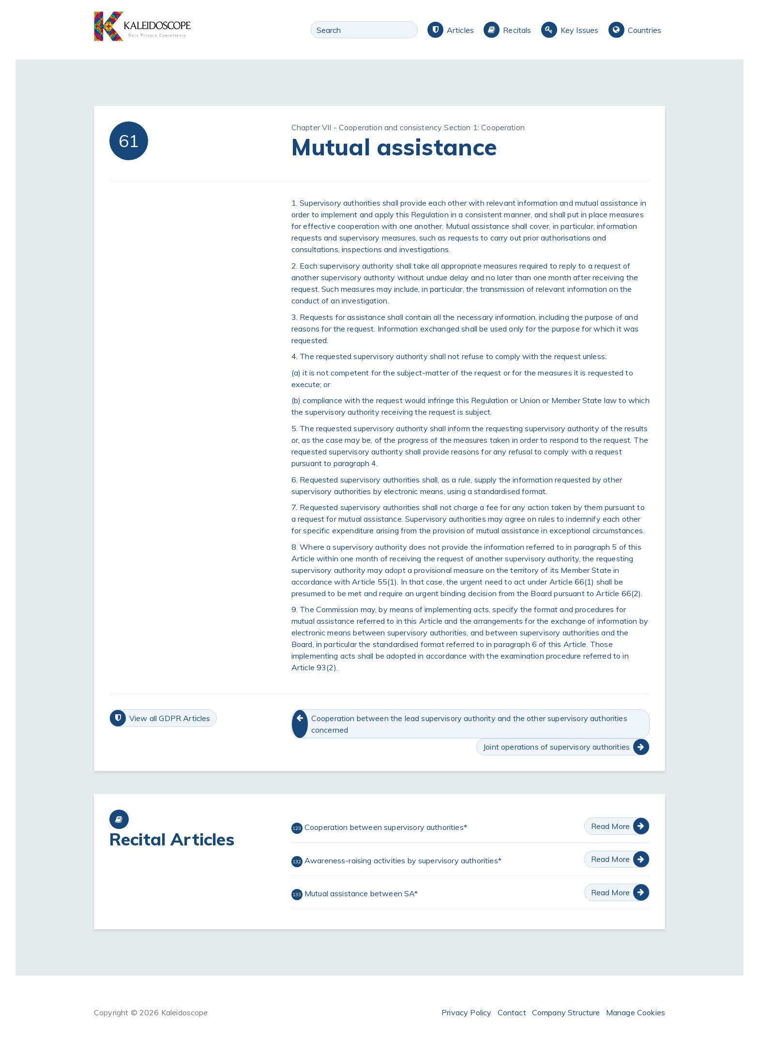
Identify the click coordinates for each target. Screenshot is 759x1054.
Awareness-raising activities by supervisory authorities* (396, 861)
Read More (610, 826)
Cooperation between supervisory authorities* (379, 828)
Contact (512, 1012)
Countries (644, 30)
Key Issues (580, 30)
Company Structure (566, 1012)
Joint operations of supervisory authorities (556, 747)
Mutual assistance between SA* (354, 894)
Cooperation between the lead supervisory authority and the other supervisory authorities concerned (469, 724)
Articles (460, 30)
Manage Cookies (635, 1012)
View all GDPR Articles (170, 718)
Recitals (517, 30)
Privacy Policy (466, 1012)
